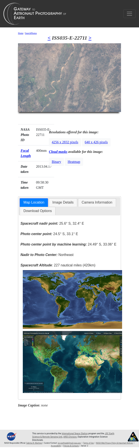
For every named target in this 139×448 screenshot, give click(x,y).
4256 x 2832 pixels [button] (65, 142)
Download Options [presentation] (37, 211)
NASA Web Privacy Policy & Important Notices (114, 443)
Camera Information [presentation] (97, 202)
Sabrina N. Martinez (34, 443)
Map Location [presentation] (33, 202)
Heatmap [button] (74, 162)
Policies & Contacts (71, 446)
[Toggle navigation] (129, 13)
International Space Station (75, 433)
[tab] (34, 202)
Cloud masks (58, 152)
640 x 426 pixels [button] (96, 142)
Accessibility (56, 446)
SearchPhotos (31, 33)
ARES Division (70, 437)
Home (20, 33)
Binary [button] (56, 162)
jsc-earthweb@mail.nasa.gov (69, 443)
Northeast (47, 255)
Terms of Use (88, 443)
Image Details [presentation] (63, 202)
